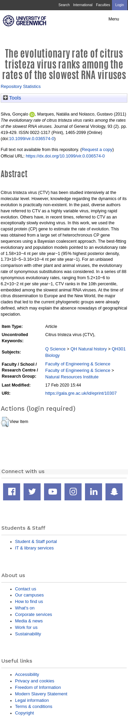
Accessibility (27, 674)
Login (119, 5)
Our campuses (29, 595)
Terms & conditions (33, 706)
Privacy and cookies (34, 680)
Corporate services (33, 614)
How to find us (29, 601)
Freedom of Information (38, 687)
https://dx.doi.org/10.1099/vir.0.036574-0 (65, 155)
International (83, 5)
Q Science (55, 348)
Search (64, 5)
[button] (5, 422)
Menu (114, 19)
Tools (12, 98)
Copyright (24, 712)
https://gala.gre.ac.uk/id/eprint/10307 (81, 393)
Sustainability (28, 633)
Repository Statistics (21, 86)
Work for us (26, 627)
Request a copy (97, 149)
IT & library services (34, 547)
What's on (24, 607)
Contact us (25, 588)
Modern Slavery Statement (41, 693)
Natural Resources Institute (72, 376)
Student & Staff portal (36, 541)
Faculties (103, 5)
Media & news (29, 620)
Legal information (32, 700)
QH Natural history (89, 348)
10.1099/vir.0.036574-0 (31, 138)
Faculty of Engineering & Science (78, 363)
